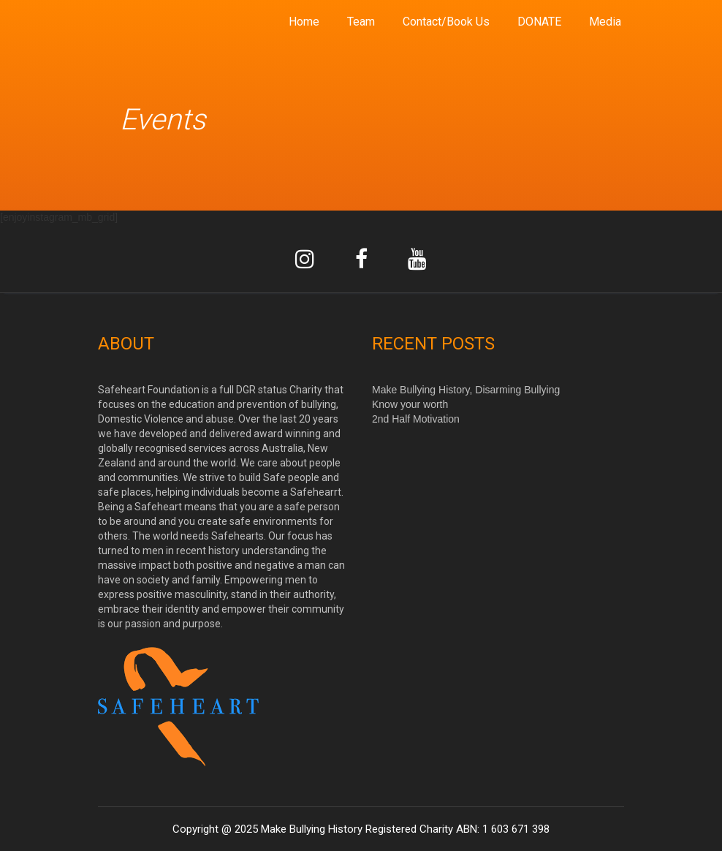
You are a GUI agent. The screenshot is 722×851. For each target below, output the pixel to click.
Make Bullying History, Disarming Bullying (466, 390)
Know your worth (410, 404)
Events (162, 119)
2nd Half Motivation (416, 419)
